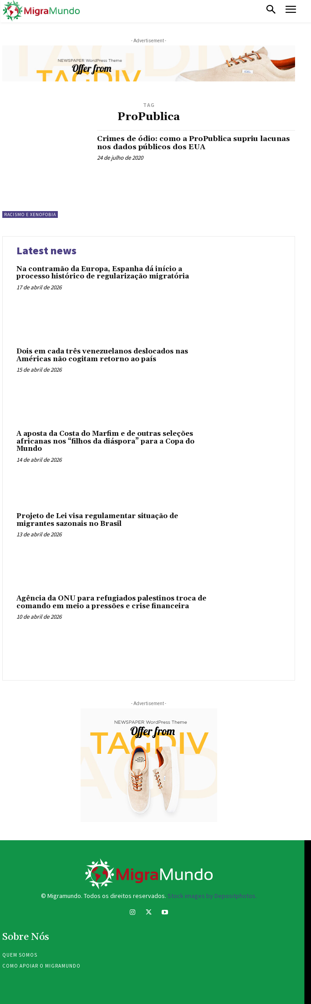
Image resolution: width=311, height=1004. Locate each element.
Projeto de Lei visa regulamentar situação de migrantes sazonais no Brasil (97, 520)
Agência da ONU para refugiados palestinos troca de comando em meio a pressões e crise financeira (111, 602)
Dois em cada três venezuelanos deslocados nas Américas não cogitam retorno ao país (102, 355)
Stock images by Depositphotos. (212, 896)
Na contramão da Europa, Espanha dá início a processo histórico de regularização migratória (102, 273)
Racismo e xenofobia (30, 214)
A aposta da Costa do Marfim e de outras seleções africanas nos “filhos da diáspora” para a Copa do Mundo (105, 441)
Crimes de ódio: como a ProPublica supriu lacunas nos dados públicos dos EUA (193, 142)
